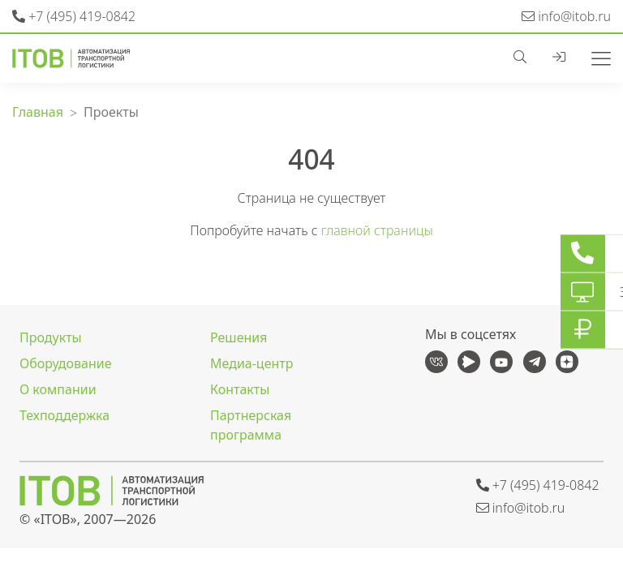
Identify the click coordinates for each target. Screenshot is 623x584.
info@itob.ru (566, 16)
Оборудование (65, 363)
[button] (526, 57)
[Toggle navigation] (594, 57)
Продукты (50, 337)
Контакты (239, 389)
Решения (238, 337)
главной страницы (377, 230)
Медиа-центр (251, 363)
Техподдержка (64, 415)
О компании (58, 389)
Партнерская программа (250, 425)
